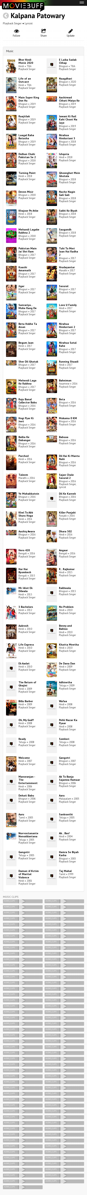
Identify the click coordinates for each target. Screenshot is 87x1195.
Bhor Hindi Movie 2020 (25, 61)
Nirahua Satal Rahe (67, 344)
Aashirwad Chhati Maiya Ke (69, 99)
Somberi (64, 739)
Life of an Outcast (24, 80)
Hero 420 (24, 550)
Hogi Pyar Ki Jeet (26, 419)
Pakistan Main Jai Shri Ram (27, 250)
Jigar (21, 286)
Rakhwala (65, 588)
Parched (23, 456)
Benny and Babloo (65, 627)
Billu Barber (25, 701)
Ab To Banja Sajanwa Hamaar (69, 778)
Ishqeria (64, 154)
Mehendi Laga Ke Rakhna (27, 382)
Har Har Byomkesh (24, 570)
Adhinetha (65, 682)
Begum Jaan (25, 342)
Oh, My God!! (26, 720)
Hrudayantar (67, 267)
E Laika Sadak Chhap (67, 61)
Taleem (23, 475)
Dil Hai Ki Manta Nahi (69, 457)
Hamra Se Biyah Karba (69, 853)
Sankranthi (66, 814)
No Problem (66, 607)
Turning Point (27, 173)
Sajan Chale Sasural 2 (66, 476)
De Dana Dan (67, 663)
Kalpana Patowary (38, 15)
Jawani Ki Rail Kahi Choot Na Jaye (68, 120)
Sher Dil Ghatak (28, 361)
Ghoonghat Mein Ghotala (69, 174)
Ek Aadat (24, 663)
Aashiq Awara (26, 531)
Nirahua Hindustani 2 (67, 325)
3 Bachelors (25, 607)
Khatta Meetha (69, 644)
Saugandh (65, 229)
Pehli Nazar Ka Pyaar (68, 721)
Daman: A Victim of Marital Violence (28, 874)
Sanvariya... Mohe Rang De (27, 306)
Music (9, 51)
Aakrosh (23, 625)
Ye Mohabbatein (28, 493)
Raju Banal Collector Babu (27, 401)
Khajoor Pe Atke (28, 210)
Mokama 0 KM (68, 418)
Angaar (63, 550)
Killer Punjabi (67, 512)
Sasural (63, 286)
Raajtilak (24, 116)
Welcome (24, 758)
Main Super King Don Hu (28, 99)
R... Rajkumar (67, 569)
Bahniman (65, 380)
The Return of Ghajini (27, 684)
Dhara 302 (65, 531)
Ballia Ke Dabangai (24, 438)
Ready (22, 739)
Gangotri (64, 758)
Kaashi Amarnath (24, 268)
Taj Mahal (65, 871)
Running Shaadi (68, 361)
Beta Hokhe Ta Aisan (27, 325)
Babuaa (63, 437)
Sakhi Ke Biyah (68, 210)
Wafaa (63, 701)
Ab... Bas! (64, 833)
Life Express (26, 644)
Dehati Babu (26, 795)
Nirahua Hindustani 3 (67, 136)
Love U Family (68, 305)
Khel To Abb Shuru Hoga (25, 514)
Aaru (62, 795)
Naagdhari (65, 78)
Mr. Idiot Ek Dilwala (25, 589)
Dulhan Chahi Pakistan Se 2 (27, 155)
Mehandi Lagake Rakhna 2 (28, 231)
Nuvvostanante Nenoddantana (28, 834)
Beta (62, 399)
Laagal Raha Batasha (26, 136)
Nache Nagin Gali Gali (67, 193)
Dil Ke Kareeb (67, 493)
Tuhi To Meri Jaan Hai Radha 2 (68, 252)
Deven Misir (25, 192)
